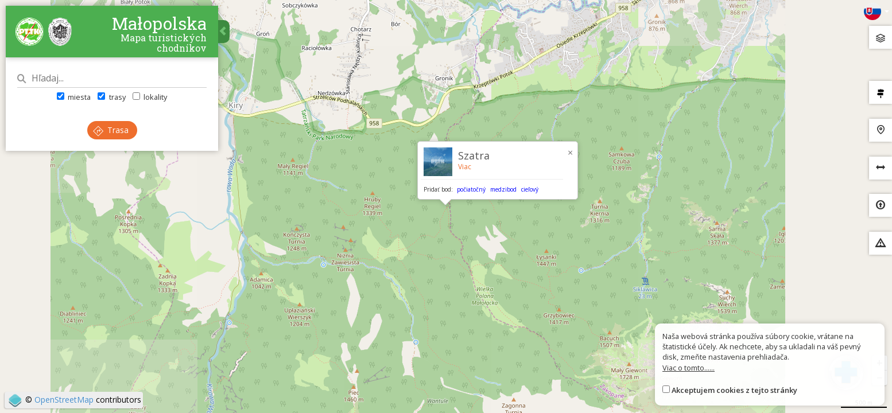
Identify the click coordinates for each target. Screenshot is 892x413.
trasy (111, 97)
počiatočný (471, 189)
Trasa (111, 129)
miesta (74, 97)
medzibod (503, 189)
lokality (150, 97)
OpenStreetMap (64, 399)
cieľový (529, 189)
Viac (464, 167)
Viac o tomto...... (688, 368)
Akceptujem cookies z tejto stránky (734, 390)
